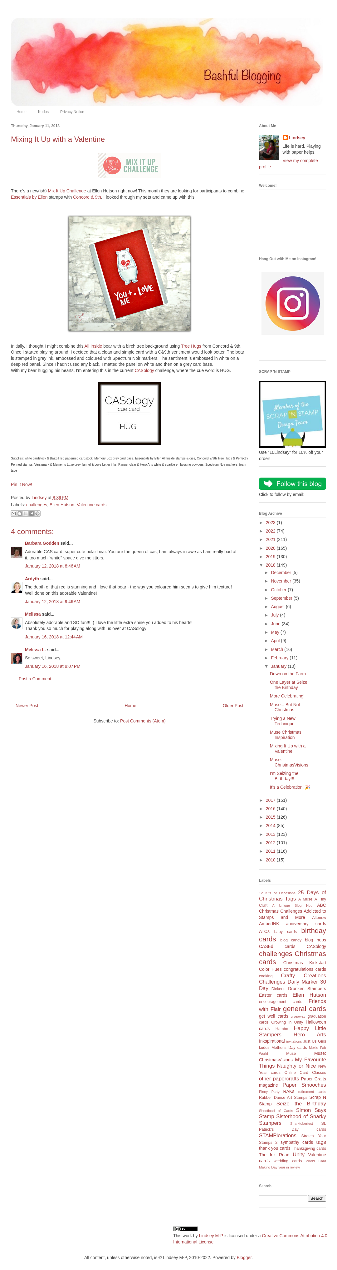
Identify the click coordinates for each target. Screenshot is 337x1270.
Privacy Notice (72, 112)
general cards (304, 1009)
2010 (271, 859)
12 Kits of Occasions (277, 893)
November (281, 580)
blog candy (290, 940)
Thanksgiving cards (309, 1148)
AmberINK (269, 923)
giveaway (298, 1016)
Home (22, 112)
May (275, 632)
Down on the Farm (288, 673)
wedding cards (288, 1161)
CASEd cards (277, 946)
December (281, 572)
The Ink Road (274, 1154)
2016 (271, 808)
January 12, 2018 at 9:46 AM (52, 601)
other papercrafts (279, 1079)
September (282, 598)
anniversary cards (306, 923)
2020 (271, 548)
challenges (36, 504)
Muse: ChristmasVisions (289, 762)
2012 (271, 842)
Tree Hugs (191, 346)
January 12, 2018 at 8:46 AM (52, 565)
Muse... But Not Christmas (285, 707)
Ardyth (32, 578)
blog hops (315, 939)
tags (321, 1142)
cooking (265, 976)
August (278, 606)
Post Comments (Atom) (142, 720)
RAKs (288, 1091)
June (276, 623)
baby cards (285, 932)
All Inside (93, 346)
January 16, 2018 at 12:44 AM (54, 636)
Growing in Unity (287, 1022)
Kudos (43, 112)
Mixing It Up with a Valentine (287, 748)
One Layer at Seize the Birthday (288, 685)
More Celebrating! (287, 695)
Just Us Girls (314, 1041)
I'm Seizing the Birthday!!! (284, 776)
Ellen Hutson (62, 504)
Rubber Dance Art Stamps (283, 1097)
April (276, 640)
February (280, 657)
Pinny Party (269, 1092)
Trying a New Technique (282, 721)
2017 (271, 800)
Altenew (319, 917)
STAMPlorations (277, 1136)
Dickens (278, 989)
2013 (271, 834)
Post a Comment (35, 678)
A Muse (305, 899)
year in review (289, 1167)
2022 (271, 530)
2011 (271, 851)
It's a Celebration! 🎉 (290, 787)
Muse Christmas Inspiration (285, 735)
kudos (264, 1047)
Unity (299, 1155)
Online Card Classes (305, 1072)
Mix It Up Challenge (67, 190)
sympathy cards (297, 1142)
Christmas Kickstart (304, 962)
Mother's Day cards (289, 1047)
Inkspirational (272, 1041)
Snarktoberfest (301, 1123)
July (275, 615)
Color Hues (270, 969)
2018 (271, 565)
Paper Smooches (304, 1085)
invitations (294, 1041)
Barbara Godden (42, 543)
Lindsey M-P (211, 1235)
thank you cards (275, 1148)
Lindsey (297, 137)
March (277, 649)
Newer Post (27, 705)
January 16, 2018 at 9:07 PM (53, 666)
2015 (271, 817)
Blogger (244, 1257)
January (279, 666)
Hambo (282, 1029)
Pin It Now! (21, 484)
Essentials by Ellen (29, 197)
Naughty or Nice (296, 1066)
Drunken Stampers (307, 988)
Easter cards (273, 995)
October (279, 589)
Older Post (233, 705)
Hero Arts (310, 1035)
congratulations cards (305, 969)
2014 (271, 825)
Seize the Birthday (301, 1104)
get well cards (273, 1016)
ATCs (264, 931)
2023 (271, 522)
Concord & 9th (87, 197)
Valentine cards (91, 504)
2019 (271, 556)
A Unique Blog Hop (292, 905)
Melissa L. (35, 649)
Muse (291, 1053)
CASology (144, 370)
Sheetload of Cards (276, 1111)
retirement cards (312, 1092)
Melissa (33, 614)
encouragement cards (280, 1002)
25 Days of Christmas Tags (292, 896)
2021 (271, 539)
